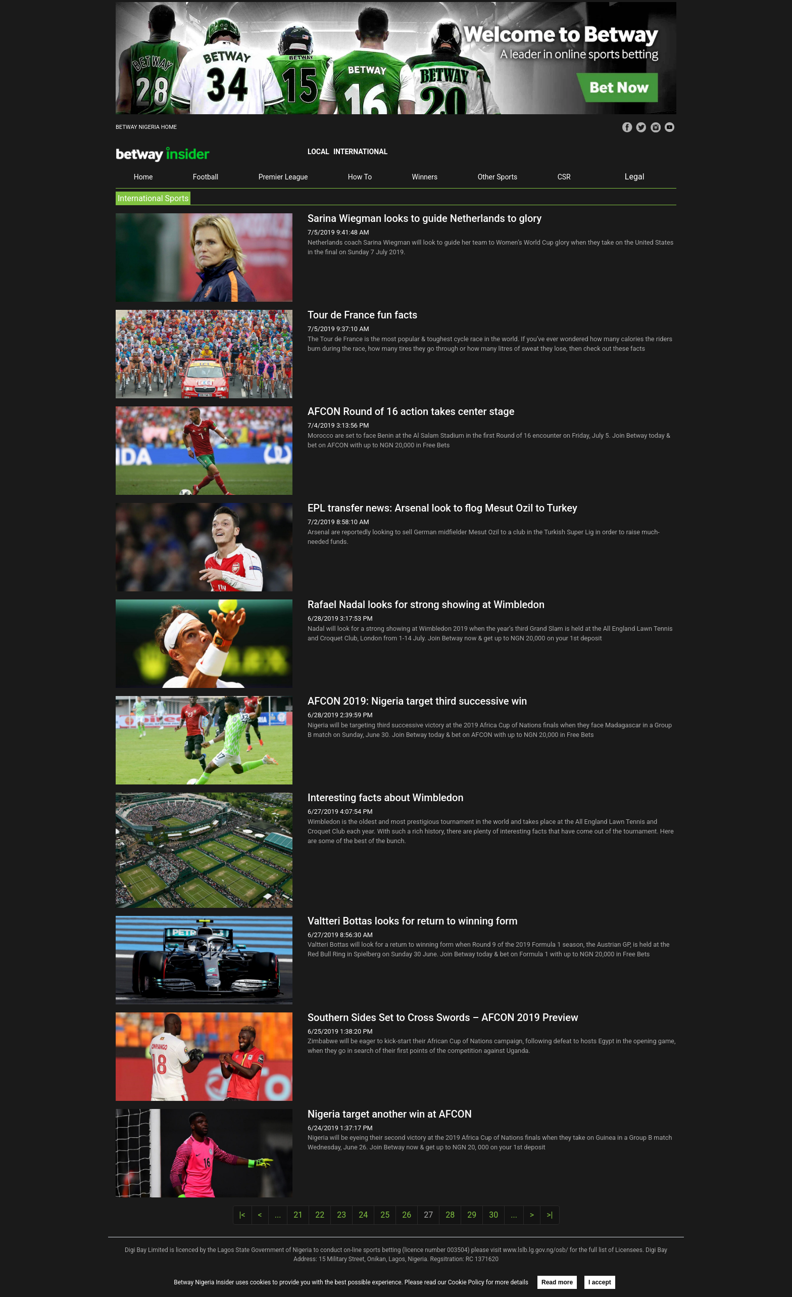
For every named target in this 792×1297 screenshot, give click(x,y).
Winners (425, 177)
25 (384, 1215)
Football (205, 177)
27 (428, 1215)
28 (450, 1215)
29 (471, 1215)
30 (493, 1215)
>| (550, 1215)
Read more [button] (557, 1282)
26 (406, 1215)
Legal (635, 176)
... (278, 1215)
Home (143, 177)
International (360, 152)
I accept (599, 1282)
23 (341, 1215)
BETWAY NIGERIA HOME (146, 127)
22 (319, 1215)
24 (363, 1215)
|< (242, 1215)
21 (298, 1215)
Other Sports (498, 177)
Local (318, 152)
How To (360, 177)
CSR (564, 177)
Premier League (283, 177)
